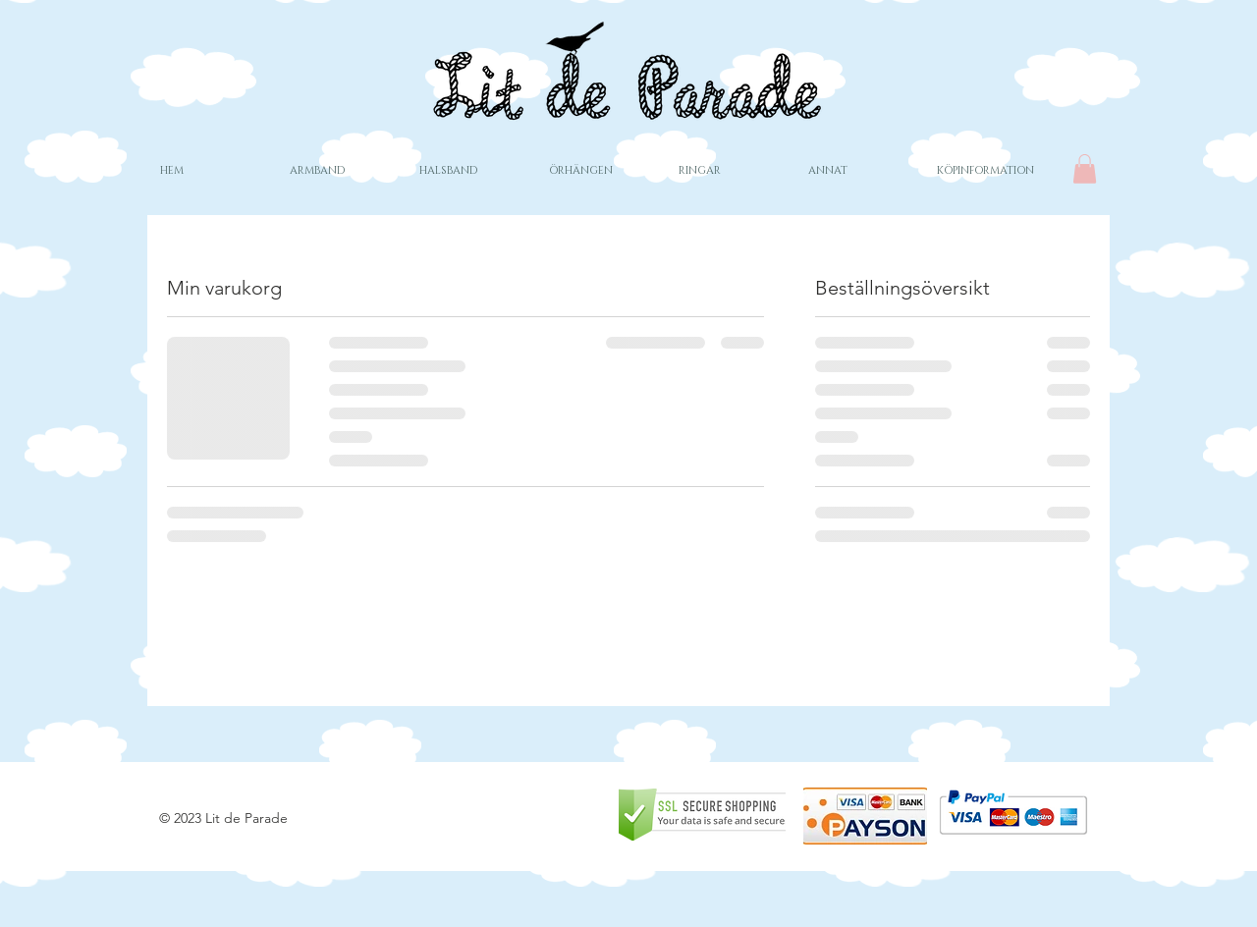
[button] (1084, 169)
